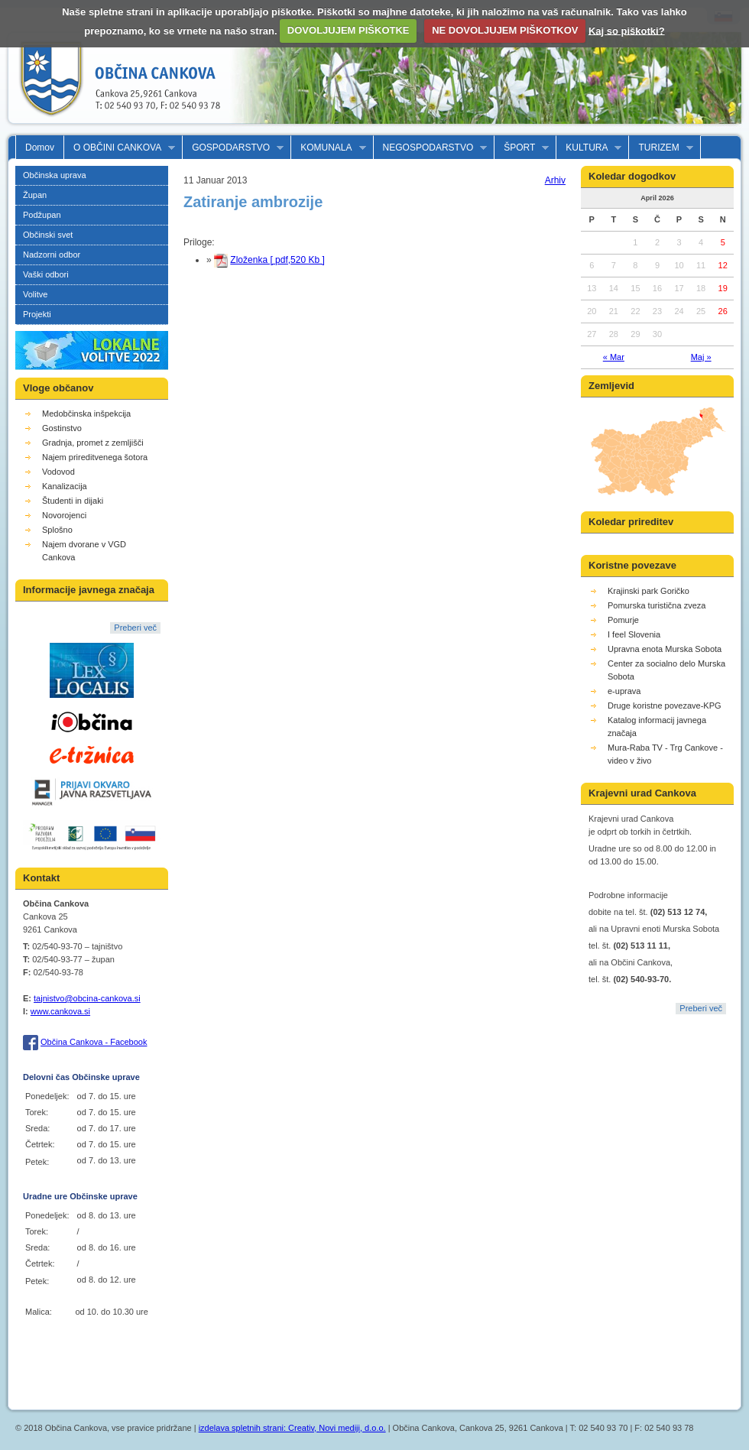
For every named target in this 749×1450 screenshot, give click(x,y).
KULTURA (588, 148)
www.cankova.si (60, 1011)
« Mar (613, 357)
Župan (35, 194)
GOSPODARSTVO (233, 148)
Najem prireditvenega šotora (95, 457)
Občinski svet (48, 234)
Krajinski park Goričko (648, 590)
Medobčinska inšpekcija (86, 413)
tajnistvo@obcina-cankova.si (87, 998)
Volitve (35, 294)
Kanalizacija (64, 486)
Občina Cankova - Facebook (94, 1041)
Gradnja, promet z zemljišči (93, 442)
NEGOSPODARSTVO (431, 148)
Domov (39, 147)
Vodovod (58, 471)
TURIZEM (660, 148)
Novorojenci (64, 515)
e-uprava (624, 691)
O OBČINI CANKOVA (119, 148)
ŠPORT (521, 148)
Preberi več (135, 627)
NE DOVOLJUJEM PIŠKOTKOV (505, 30)
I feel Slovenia (634, 634)
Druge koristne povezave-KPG (664, 705)
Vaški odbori (46, 274)
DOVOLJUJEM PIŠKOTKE (348, 30)
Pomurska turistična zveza (656, 605)
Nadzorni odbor (51, 254)
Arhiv (555, 180)
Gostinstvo (62, 428)
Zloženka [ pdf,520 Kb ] (277, 260)
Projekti (37, 314)
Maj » (701, 357)
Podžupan (42, 214)
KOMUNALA (328, 148)
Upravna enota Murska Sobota (664, 649)
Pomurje (623, 619)
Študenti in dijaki (72, 500)
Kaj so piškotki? (626, 30)
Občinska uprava (54, 175)
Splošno (57, 529)
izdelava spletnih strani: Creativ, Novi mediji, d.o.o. (292, 1427)
